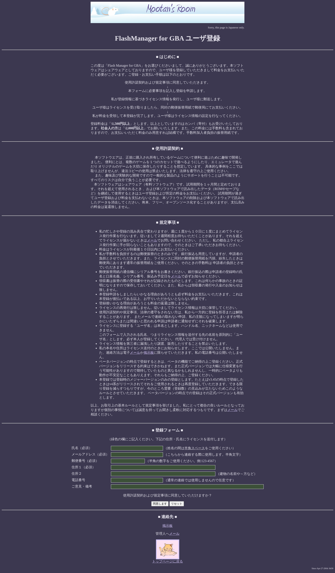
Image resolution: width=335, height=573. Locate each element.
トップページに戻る (167, 561)
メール (152, 240)
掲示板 (149, 352)
